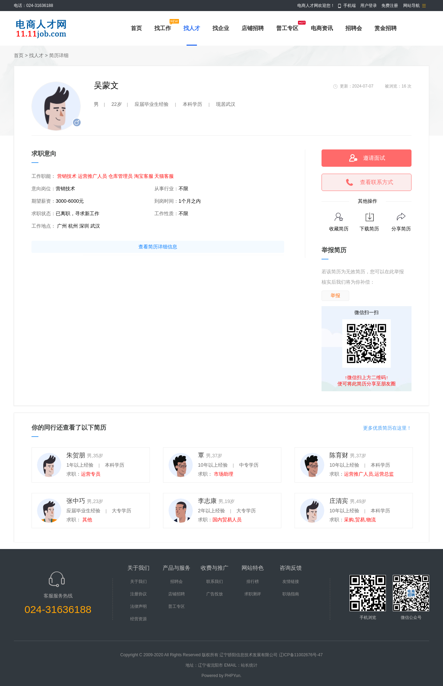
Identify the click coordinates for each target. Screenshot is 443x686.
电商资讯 (322, 28)
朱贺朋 (75, 455)
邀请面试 (374, 158)
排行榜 (252, 581)
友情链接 (290, 581)
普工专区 (287, 28)
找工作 (162, 28)
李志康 (207, 500)
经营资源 (138, 618)
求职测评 (252, 594)
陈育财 (338, 455)
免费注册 (389, 5)
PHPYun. (233, 675)
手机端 (349, 5)
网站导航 (411, 5)
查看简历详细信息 (157, 246)
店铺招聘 (253, 28)
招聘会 (353, 28)
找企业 (221, 28)
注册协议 (138, 594)
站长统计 (249, 665)
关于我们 (138, 581)
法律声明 (138, 606)
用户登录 (368, 5)
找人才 (191, 28)
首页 (136, 28)
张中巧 (75, 500)
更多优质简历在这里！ (387, 428)
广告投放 (214, 594)
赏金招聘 (385, 28)
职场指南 (290, 594)
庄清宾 (338, 500)
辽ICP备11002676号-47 (301, 654)
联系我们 (214, 581)
